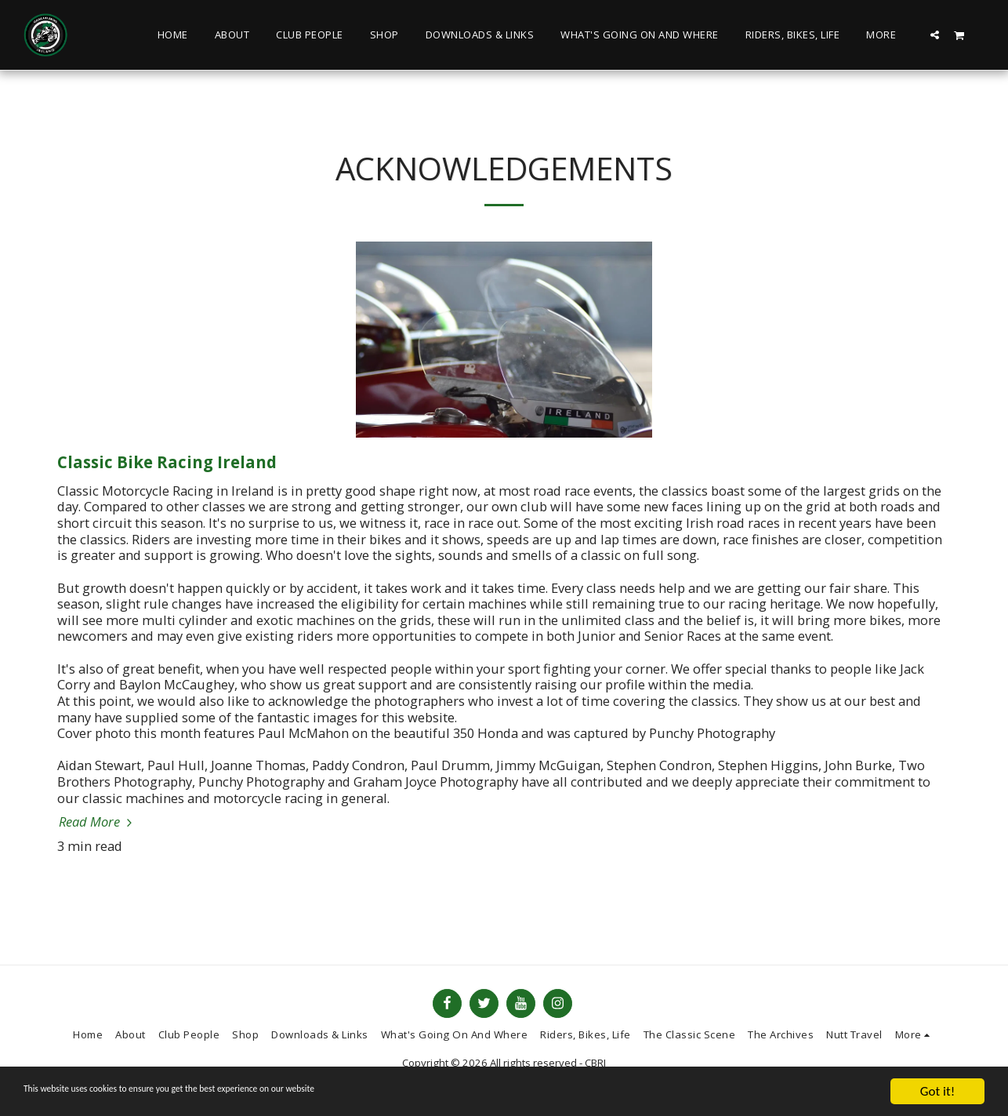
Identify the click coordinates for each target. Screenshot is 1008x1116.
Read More (97, 822)
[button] (934, 34)
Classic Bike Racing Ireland (167, 462)
